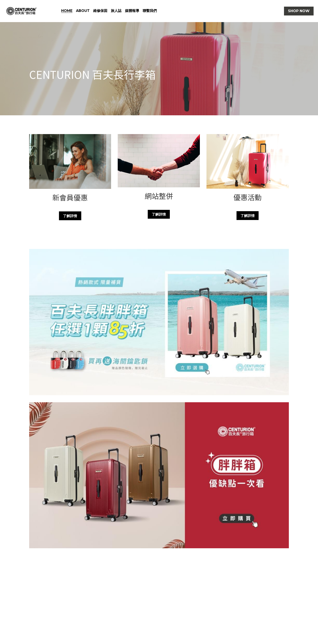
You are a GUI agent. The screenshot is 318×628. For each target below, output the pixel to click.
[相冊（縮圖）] (159, 322)
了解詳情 (70, 216)
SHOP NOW (299, 11)
